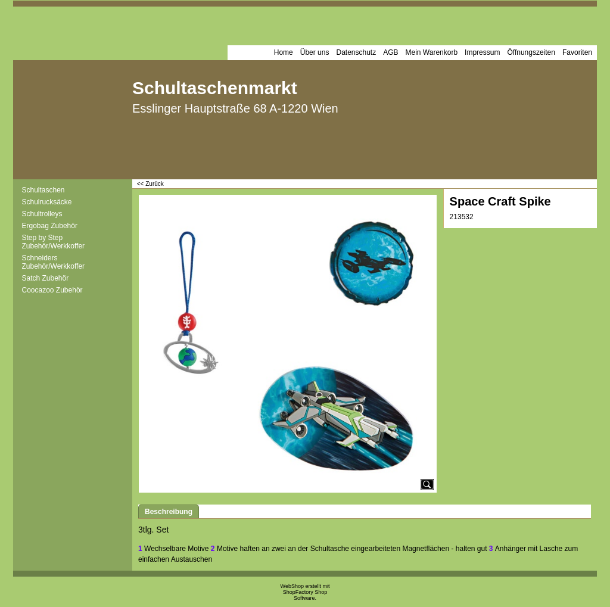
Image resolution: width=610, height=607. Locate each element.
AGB (390, 52)
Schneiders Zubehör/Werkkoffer (53, 262)
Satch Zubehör (45, 278)
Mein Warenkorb (432, 52)
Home (283, 52)
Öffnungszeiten (531, 52)
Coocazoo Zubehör (52, 290)
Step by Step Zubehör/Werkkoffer (53, 242)
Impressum (482, 52)
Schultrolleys (42, 214)
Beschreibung (168, 512)
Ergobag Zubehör (49, 226)
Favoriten (577, 52)
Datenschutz (356, 52)
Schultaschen (43, 190)
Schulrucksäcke (47, 202)
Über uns (314, 52)
